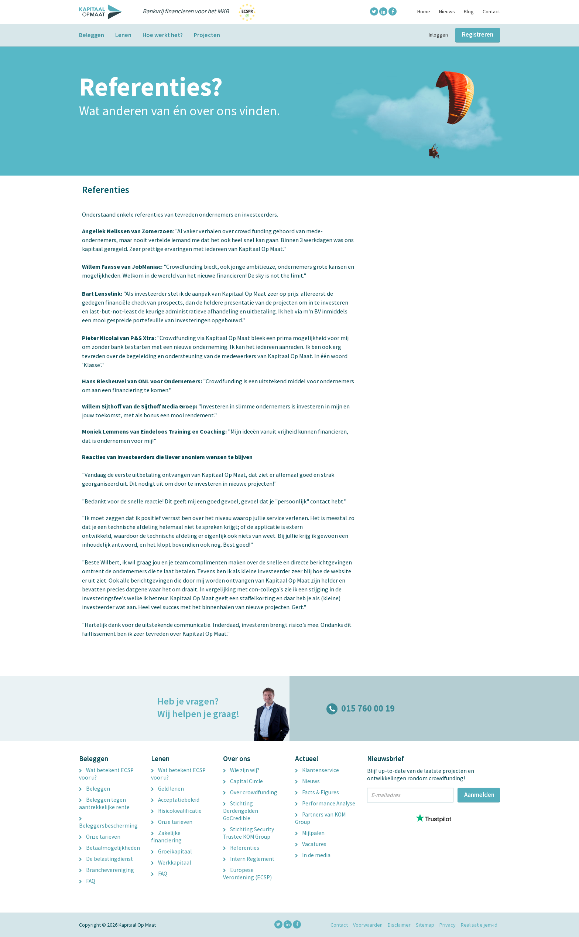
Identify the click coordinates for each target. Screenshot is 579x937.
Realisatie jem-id (479, 924)
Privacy (447, 924)
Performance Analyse (325, 803)
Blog (469, 11)
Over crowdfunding (250, 792)
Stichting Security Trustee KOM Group (248, 833)
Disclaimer (399, 924)
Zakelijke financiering (166, 836)
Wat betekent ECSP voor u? (106, 774)
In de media (312, 855)
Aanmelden (479, 795)
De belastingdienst (106, 858)
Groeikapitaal (171, 851)
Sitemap (425, 924)
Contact (491, 11)
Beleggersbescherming (108, 823)
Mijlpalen (310, 832)
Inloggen (438, 34)
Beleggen (91, 34)
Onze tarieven (99, 836)
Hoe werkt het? (163, 34)
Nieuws (447, 11)
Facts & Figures (317, 792)
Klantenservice (317, 770)
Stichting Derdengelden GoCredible (240, 811)
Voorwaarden (368, 924)
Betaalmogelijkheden (109, 847)
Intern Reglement (248, 858)
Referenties (241, 847)
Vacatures (310, 844)
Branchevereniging (106, 869)
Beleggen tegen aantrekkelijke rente (104, 803)
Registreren (477, 34)
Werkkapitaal (171, 862)
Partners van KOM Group (320, 818)
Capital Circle (243, 781)
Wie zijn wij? (241, 770)
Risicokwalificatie (176, 810)
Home (423, 11)
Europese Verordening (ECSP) (247, 873)
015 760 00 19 (360, 708)
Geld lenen (167, 788)
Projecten (207, 34)
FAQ (87, 881)
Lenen (123, 34)
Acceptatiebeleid (175, 799)
